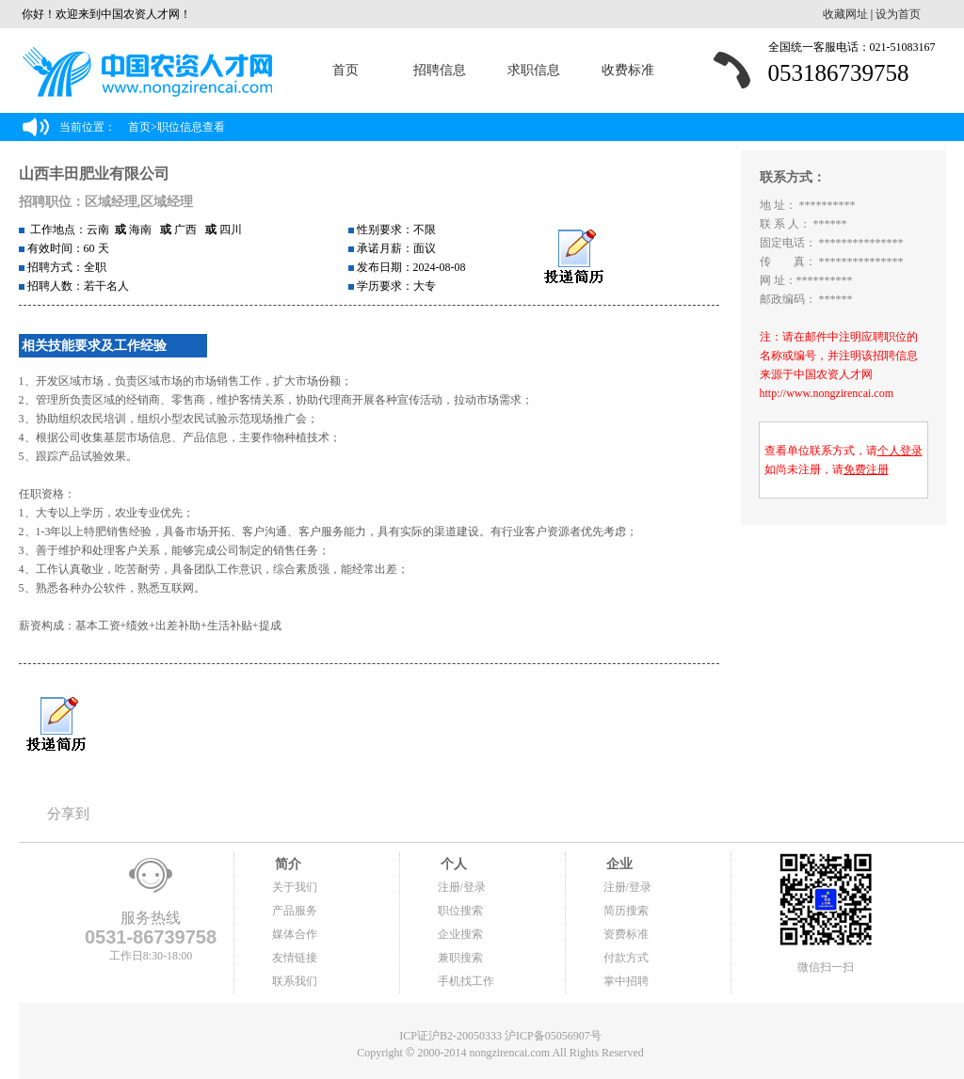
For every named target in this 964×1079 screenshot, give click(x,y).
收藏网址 (845, 14)
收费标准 (628, 70)
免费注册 (866, 469)
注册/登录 (462, 887)
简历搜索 (626, 910)
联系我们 (294, 981)
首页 (345, 70)
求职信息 (533, 70)
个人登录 (900, 450)
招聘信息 (439, 70)
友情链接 (294, 957)
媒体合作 (294, 934)
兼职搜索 (460, 957)
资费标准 (626, 934)
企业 (618, 864)
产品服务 (294, 910)
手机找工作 (466, 981)
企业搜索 (460, 934)
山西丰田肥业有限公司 (94, 174)
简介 (287, 864)
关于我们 (294, 887)
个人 (453, 864)
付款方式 (626, 957)
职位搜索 (460, 910)
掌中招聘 (626, 981)
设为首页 (898, 14)
